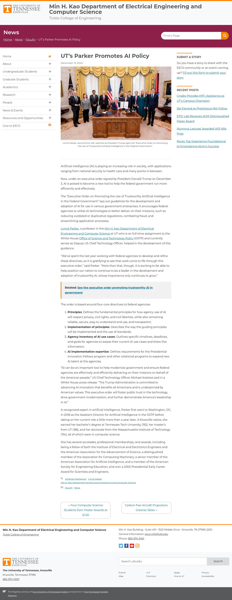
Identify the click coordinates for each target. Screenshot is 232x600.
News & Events (13, 110)
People (7, 102)
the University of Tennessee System (50, 591)
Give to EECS (27, 125)
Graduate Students (16, 79)
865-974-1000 (11, 579)
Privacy (205, 572)
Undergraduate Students (20, 71)
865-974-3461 (136, 538)
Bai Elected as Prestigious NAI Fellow (202, 108)
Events (122, 572)
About (7, 64)
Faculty (69, 487)
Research (9, 94)
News (77, 487)
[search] (195, 36)
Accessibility (208, 576)
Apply (177, 572)
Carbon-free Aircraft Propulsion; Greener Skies (146, 508)
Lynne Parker (70, 228)
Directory (151, 576)
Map (121, 576)
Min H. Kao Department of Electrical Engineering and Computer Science (125, 9)
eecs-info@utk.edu (156, 534)
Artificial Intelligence (75, 479)
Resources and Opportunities (23, 118)
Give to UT (179, 576)
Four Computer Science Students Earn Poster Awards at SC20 (85, 510)
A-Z (148, 572)
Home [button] (27, 56)
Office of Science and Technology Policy (106, 238)
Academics (10, 87)
